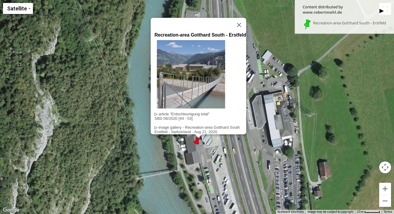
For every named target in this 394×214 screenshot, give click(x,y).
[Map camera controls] (385, 167)
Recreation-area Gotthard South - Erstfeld (349, 23)
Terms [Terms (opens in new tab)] (388, 211)
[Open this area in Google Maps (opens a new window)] (11, 210)
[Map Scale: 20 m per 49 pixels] (368, 212)
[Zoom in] (385, 189)
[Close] (239, 25)
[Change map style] (18, 8)
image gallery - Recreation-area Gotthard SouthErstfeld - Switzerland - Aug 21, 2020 (197, 129)
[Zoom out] (385, 201)
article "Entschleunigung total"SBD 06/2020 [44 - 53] (182, 116)
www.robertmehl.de (322, 12)
